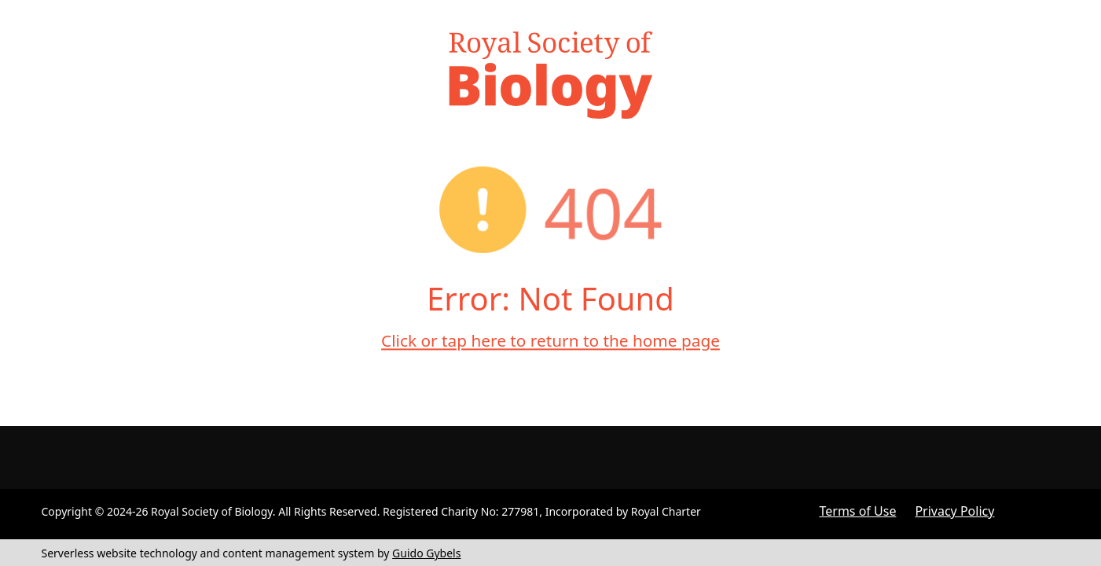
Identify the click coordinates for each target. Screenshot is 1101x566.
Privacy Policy (954, 511)
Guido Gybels (426, 553)
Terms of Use (858, 511)
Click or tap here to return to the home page (550, 340)
